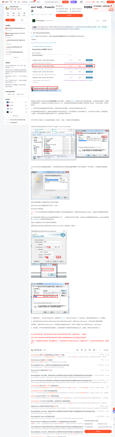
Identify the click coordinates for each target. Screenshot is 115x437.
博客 (11, 2)
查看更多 (16, 57)
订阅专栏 (104, 20)
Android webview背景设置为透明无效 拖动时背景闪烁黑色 (18, 120)
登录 (81, 2)
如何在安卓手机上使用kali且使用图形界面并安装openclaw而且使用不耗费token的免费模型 (16, 71)
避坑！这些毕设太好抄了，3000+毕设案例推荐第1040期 (16, 81)
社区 (19, 2)
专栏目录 (106, 350)
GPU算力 (32, 1)
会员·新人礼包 (89, 2)
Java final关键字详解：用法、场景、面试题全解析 (15, 66)
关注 (45, 350)
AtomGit (24, 1)
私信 (22, 20)
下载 (15, 2)
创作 (110, 2)
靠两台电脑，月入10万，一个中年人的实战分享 (16, 77)
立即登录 (69, 15)
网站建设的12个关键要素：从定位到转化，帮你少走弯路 (16, 85)
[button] (6, 94)
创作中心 (102, 2)
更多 (39, 2)
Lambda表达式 (13, 122)
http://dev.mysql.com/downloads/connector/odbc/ (44, 42)
